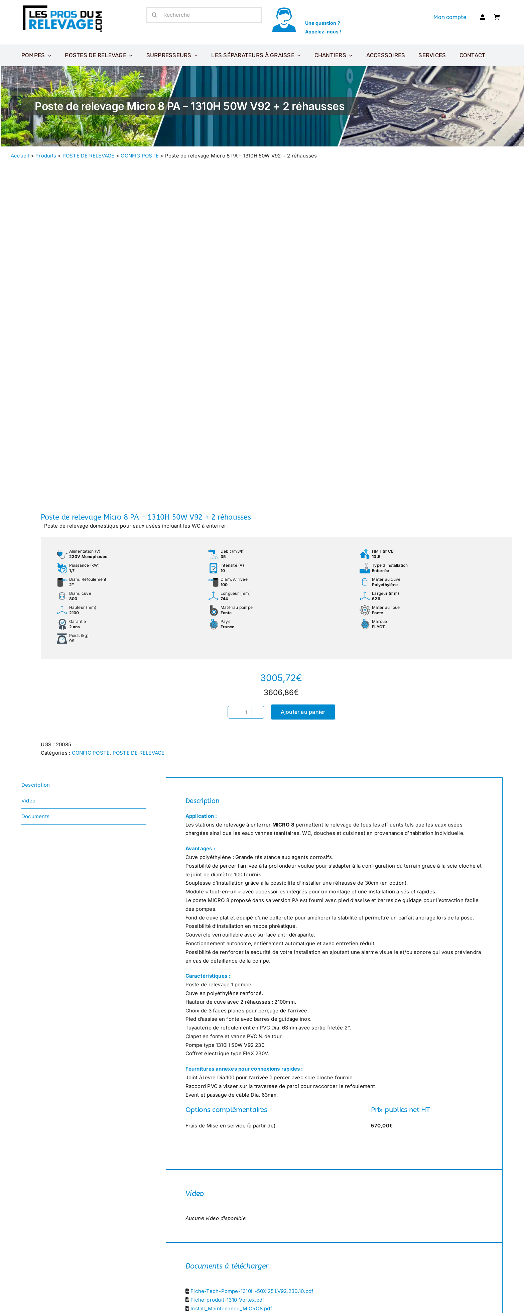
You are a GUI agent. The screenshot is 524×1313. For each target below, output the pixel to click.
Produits (45, 155)
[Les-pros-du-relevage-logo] (63, 6)
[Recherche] (204, 15)
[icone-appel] (284, 9)
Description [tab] (35, 785)
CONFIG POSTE (140, 155)
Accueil (20, 155)
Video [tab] (28, 800)
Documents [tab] (35, 816)
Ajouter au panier (303, 711)
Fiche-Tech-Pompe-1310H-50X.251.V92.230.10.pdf (251, 1291)
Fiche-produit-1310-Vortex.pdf (227, 1300)
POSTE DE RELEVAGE (88, 155)
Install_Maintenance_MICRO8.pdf (231, 1308)
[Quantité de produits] (246, 712)
